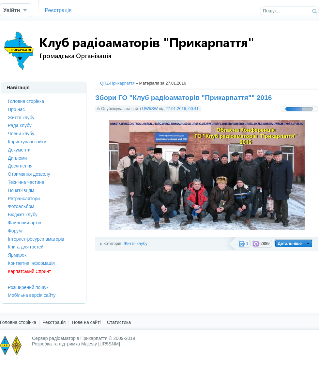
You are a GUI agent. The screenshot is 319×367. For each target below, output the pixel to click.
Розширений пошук (28, 287)
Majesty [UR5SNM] (100, 343)
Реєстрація (58, 10)
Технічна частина (26, 182)
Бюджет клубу (23, 214)
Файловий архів (24, 222)
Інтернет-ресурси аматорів (36, 239)
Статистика (119, 322)
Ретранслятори (24, 198)
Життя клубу (135, 243)
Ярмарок (17, 255)
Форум (15, 230)
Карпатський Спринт (29, 271)
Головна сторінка (26, 101)
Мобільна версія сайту (31, 295)
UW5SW (150, 108)
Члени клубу (21, 133)
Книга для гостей (25, 246)
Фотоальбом (21, 206)
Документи (19, 149)
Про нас (16, 109)
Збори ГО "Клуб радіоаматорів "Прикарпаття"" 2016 (183, 97)
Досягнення (20, 165)
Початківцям (21, 190)
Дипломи (17, 158)
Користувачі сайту (27, 141)
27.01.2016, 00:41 (182, 108)
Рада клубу (20, 125)
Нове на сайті (86, 322)
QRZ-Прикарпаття (117, 83)
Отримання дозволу (29, 174)
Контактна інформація (31, 263)
